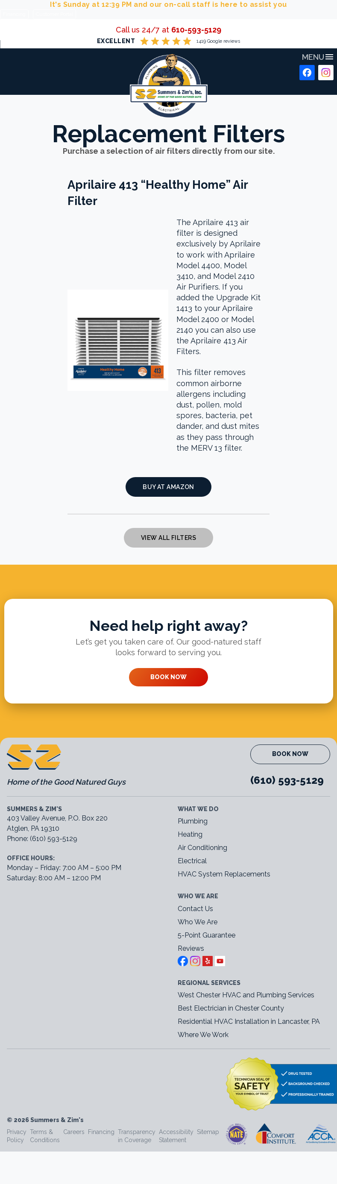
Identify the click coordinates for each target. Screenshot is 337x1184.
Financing (14, 14)
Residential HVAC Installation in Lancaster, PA (250, 1021)
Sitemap (208, 1131)
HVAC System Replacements (224, 874)
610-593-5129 (196, 29)
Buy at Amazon (168, 487)
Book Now (168, 677)
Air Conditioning (202, 848)
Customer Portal (54, 14)
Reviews (191, 948)
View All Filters (168, 537)
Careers (74, 1131)
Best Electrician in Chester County (232, 1008)
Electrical (192, 861)
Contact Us (195, 909)
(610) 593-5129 (287, 780)
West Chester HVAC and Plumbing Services (246, 995)
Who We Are (197, 922)
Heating (190, 834)
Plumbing (193, 821)
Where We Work (203, 1035)
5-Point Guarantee (206, 935)
